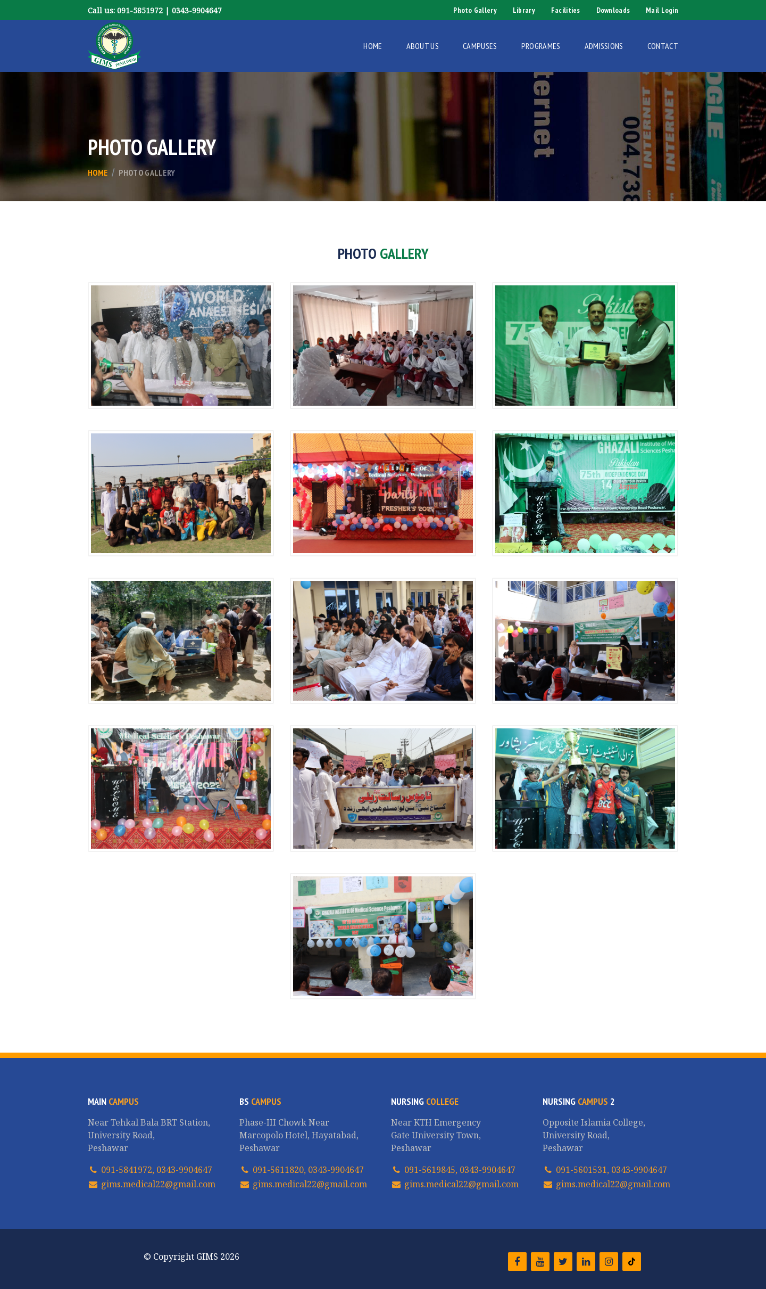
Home (372, 45)
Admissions (604, 45)
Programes (541, 45)
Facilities (565, 10)
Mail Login (662, 10)
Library (524, 10)
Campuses (480, 45)
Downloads (613, 10)
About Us (422, 45)
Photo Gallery (475, 10)
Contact (662, 45)
